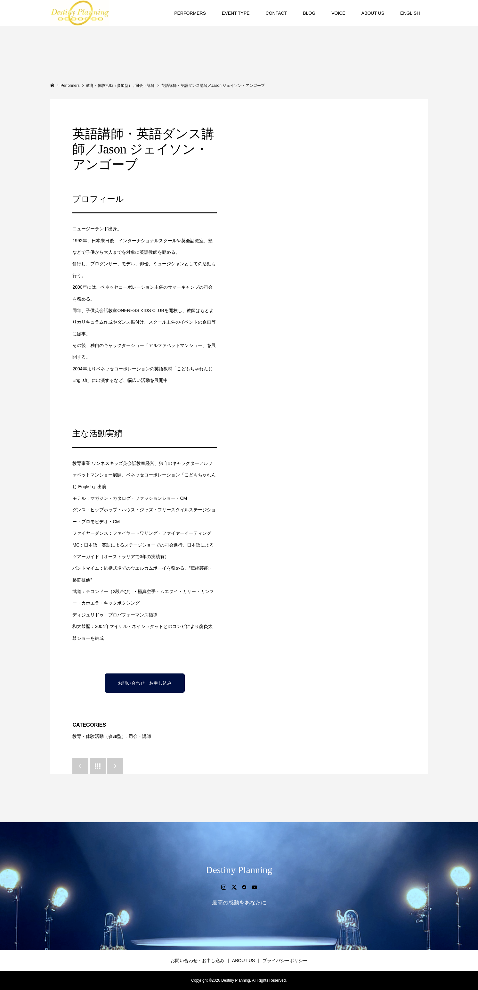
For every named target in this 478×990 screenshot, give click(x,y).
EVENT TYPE (236, 13)
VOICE (338, 13)
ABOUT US (372, 13)
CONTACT (276, 13)
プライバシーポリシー (285, 960)
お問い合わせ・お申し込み (145, 683)
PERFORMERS (190, 13)
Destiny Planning (239, 869)
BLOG (309, 13)
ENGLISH (410, 13)
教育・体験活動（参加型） (99, 736)
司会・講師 (140, 736)
